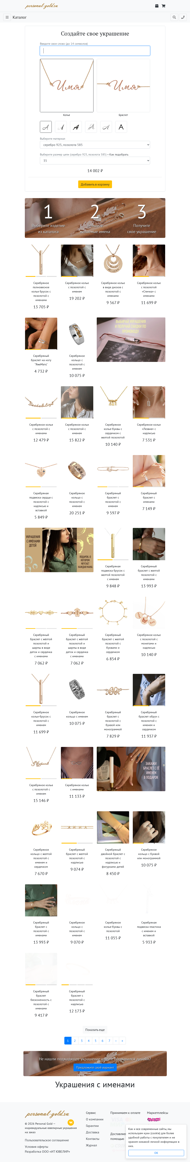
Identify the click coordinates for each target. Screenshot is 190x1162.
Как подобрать (118, 154)
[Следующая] (116, 1040)
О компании (94, 1119)
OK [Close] (156, 1153)
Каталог (19, 17)
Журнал (91, 1145)
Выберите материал (52, 138)
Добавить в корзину (95, 184)
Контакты (92, 1139)
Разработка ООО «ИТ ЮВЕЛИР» (47, 1151)
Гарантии (92, 1126)
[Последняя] (122, 1040)
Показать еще (95, 1030)
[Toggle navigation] (7, 17)
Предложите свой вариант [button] (95, 1067)
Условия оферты (36, 1147)
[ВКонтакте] (71, 1122)
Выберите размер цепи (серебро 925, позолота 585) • (84, 154)
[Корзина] (163, 6)
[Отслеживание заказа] (156, 6)
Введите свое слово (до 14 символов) (64, 43)
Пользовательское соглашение (47, 1140)
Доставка (92, 1132)
